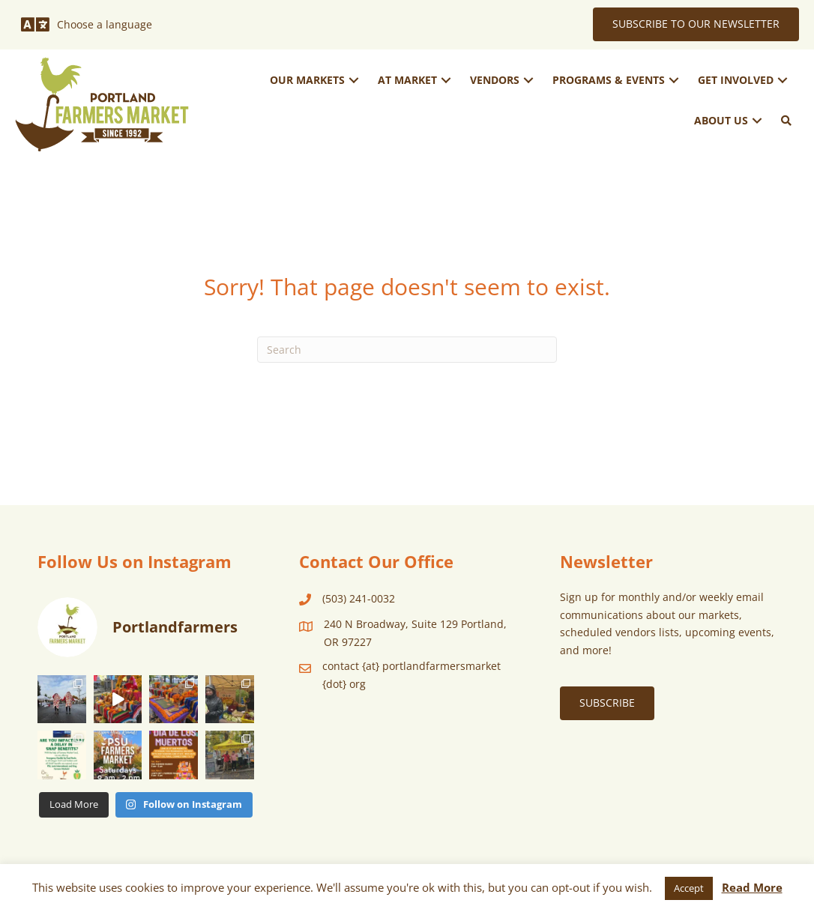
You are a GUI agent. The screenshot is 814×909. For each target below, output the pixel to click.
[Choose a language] (86, 24)
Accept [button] (689, 888)
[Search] (407, 349)
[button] (354, 80)
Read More (752, 887)
